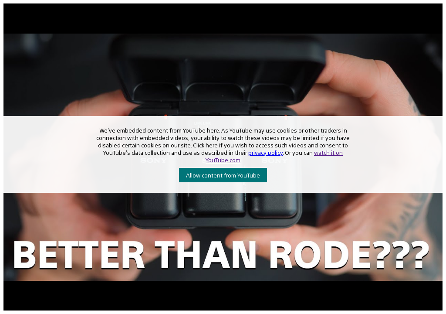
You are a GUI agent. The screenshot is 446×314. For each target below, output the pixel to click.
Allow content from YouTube (223, 175)
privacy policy (265, 152)
